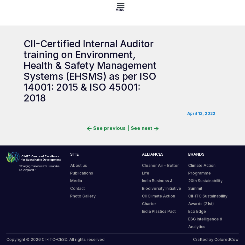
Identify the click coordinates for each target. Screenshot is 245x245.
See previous (106, 128)
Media (76, 180)
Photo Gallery (83, 196)
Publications (81, 173)
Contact (77, 188)
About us (78, 165)
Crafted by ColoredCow (216, 239)
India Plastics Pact (159, 211)
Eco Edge (197, 211)
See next (145, 128)
